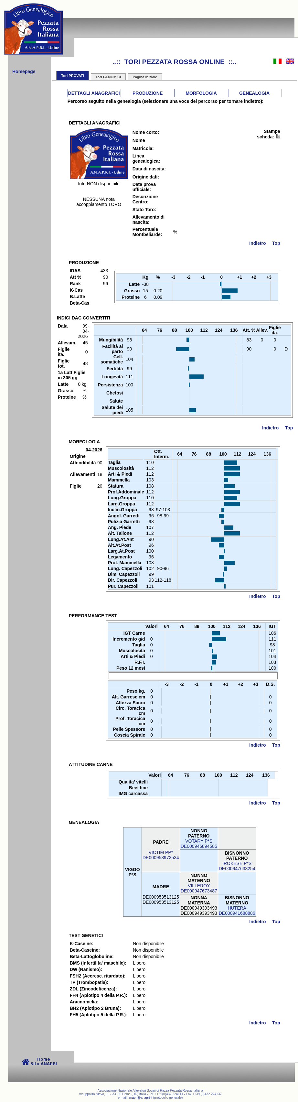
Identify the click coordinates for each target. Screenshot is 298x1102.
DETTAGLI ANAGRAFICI (94, 93)
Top (276, 243)
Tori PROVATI (72, 76)
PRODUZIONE (148, 93)
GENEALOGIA (254, 93)
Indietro (257, 243)
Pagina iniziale (145, 77)
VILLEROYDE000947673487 (199, 888)
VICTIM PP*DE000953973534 (161, 855)
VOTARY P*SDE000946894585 (199, 843)
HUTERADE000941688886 (237, 910)
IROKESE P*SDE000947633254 (237, 866)
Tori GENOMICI (108, 77)
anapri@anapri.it (140, 1097)
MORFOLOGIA (201, 93)
